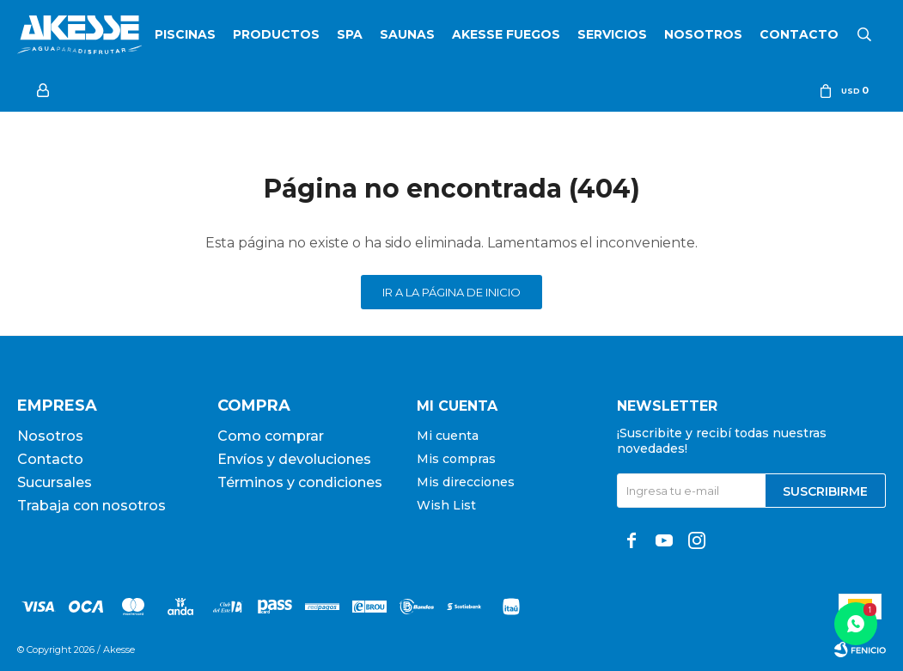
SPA (350, 34)
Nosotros (703, 34)
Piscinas (185, 34)
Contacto (799, 34)
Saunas (407, 34)
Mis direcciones (466, 482)
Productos (276, 34)
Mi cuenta (448, 435)
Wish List (446, 505)
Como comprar (270, 436)
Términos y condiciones (299, 482)
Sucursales (54, 482)
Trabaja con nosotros (91, 505)
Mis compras (456, 459)
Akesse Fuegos (506, 34)
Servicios (612, 34)
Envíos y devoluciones (294, 459)
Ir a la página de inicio (451, 292)
